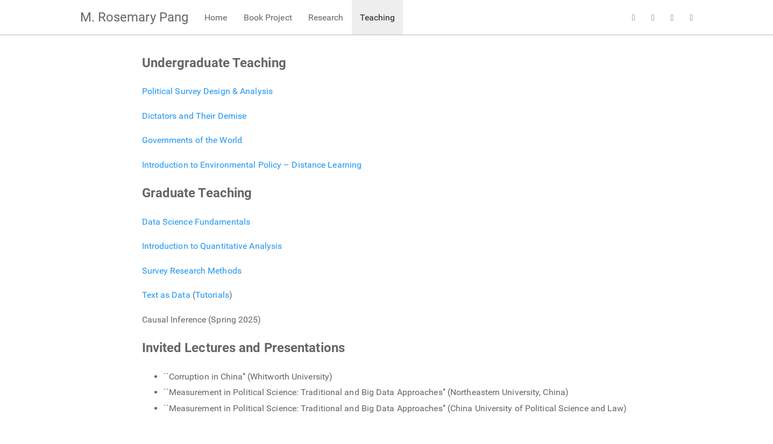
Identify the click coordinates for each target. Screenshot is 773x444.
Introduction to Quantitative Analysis (212, 246)
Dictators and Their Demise (194, 116)
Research (326, 17)
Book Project (268, 17)
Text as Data (166, 295)
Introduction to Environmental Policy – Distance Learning (252, 165)
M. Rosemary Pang (134, 17)
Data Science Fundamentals (196, 222)
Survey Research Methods (192, 271)
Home (215, 17)
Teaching (377, 17)
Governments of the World (192, 140)
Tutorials (212, 295)
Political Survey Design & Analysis (207, 91)
